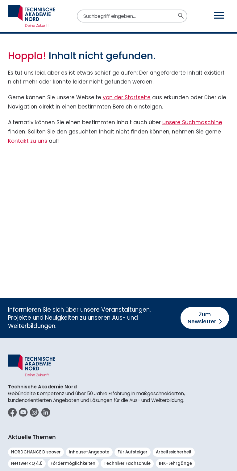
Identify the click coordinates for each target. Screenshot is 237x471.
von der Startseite (127, 97)
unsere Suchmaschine (192, 122)
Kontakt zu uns (27, 141)
